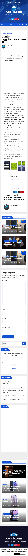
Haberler (4, 33)
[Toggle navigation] (11, 24)
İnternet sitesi (6, 327)
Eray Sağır (16, 476)
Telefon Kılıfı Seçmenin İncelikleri (13, 243)
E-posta (4, 318)
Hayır (5, 362)
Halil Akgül (10, 45)
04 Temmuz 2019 (9, 231)
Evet (5, 358)
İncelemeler (9, 33)
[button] (20, 24)
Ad (3, 309)
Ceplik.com (14, 11)
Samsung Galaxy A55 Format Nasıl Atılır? (11, 487)
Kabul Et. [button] (17, 554)
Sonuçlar (14, 368)
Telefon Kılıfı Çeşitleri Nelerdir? (12, 228)
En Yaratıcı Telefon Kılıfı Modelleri (13, 259)
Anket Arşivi (5, 371)
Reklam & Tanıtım (13, 225)
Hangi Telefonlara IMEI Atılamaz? (11, 382)
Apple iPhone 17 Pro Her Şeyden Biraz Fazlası (13, 473)
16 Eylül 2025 (8, 476)
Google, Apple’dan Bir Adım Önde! (8, 197)
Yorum (4, 280)
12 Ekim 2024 (8, 519)
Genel (5, 470)
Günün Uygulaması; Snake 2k (14, 39)
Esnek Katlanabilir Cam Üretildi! (19, 197)
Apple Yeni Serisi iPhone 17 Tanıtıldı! (13, 502)
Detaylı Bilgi (23, 554)
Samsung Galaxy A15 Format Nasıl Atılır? (11, 516)
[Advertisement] (14, 77)
